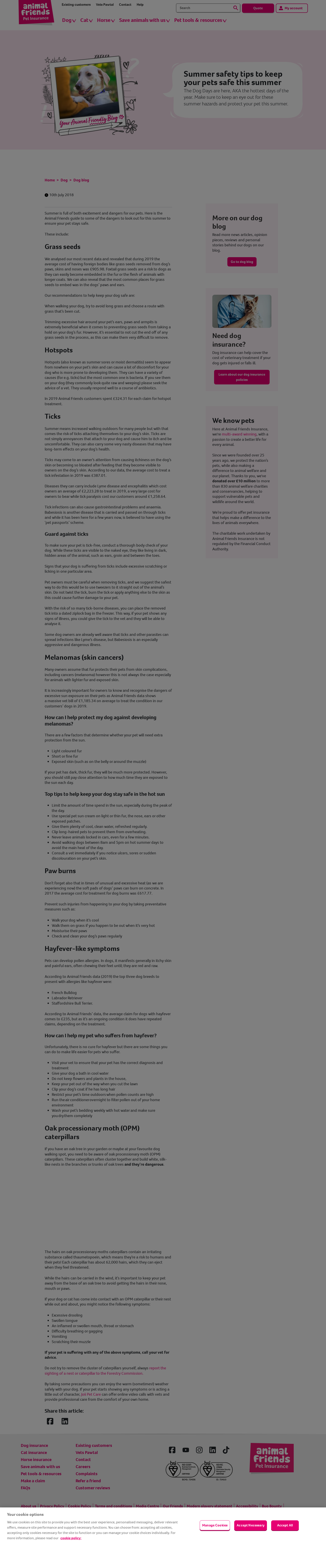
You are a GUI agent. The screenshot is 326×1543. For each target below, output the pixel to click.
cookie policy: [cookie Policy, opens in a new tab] (70, 1538)
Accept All (285, 1525)
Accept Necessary (251, 1525)
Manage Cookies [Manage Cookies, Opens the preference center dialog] (215, 1525)
